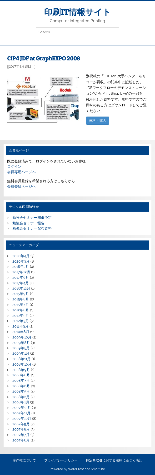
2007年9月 (21, 424)
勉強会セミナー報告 (28, 223)
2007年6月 (21, 440)
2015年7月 (20, 305)
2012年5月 (20, 315)
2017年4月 (20, 283)
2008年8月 (21, 375)
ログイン (14, 166)
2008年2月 (21, 397)
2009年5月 (21, 348)
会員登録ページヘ (21, 186)
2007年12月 (21, 408)
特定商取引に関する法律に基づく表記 (114, 460)
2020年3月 (21, 261)
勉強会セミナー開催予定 (32, 217)
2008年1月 (20, 402)
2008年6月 (21, 386)
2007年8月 (21, 429)
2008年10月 (21, 364)
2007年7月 (21, 435)
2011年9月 (20, 326)
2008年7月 (21, 380)
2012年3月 (20, 321)
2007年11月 (21, 413)
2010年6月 (20, 332)
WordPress (76, 469)
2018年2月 (20, 266)
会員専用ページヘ (21, 172)
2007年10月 (21, 418)
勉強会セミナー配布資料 (32, 228)
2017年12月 (21, 272)
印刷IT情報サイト (77, 12)
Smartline (98, 469)
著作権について (24, 460)
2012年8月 (20, 310)
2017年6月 (20, 277)
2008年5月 (21, 391)
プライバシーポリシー (61, 460)
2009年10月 (21, 337)
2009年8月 (21, 343)
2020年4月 (21, 256)
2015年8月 (20, 299)
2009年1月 (20, 353)
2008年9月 (21, 370)
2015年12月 (21, 288)
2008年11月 (21, 359)
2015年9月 (20, 294)
